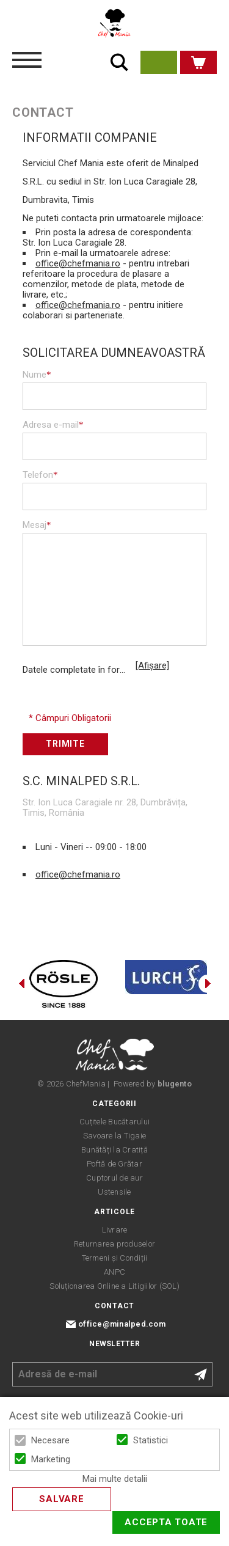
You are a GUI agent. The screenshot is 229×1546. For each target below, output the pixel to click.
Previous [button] (21, 984)
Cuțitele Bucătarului (114, 1121)
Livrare (115, 1229)
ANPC (114, 1272)
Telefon (40, 474)
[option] (63, 984)
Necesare (50, 1440)
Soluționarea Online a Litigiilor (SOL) (114, 1286)
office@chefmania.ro (77, 263)
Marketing (50, 1459)
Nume (37, 374)
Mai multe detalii (114, 1479)
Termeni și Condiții (115, 1257)
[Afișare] (152, 665)
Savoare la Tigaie (114, 1135)
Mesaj (37, 524)
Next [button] (207, 984)
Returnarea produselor (114, 1243)
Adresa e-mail (53, 424)
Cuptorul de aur (114, 1177)
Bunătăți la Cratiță (114, 1149)
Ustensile (114, 1191)
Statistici (150, 1440)
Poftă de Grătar (114, 1163)
